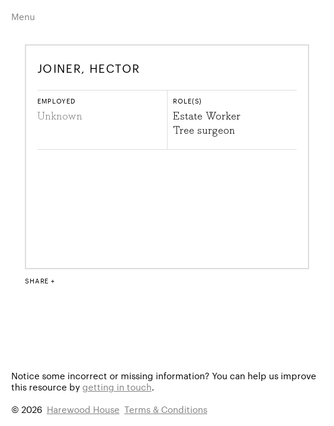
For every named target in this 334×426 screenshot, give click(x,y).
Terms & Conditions (165, 409)
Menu (23, 16)
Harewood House (83, 409)
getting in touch (117, 386)
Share (37, 280)
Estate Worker (206, 116)
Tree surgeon (204, 130)
